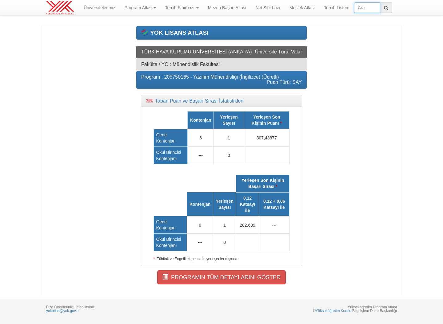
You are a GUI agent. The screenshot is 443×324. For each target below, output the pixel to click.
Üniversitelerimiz (99, 7)
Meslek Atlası (302, 7)
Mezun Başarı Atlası (227, 7)
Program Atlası (140, 7)
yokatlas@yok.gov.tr (62, 311)
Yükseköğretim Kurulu (333, 311)
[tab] (221, 101)
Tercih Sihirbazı (182, 7)
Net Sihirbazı (268, 7)
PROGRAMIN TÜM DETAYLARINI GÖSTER (221, 277)
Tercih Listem (336, 7)
